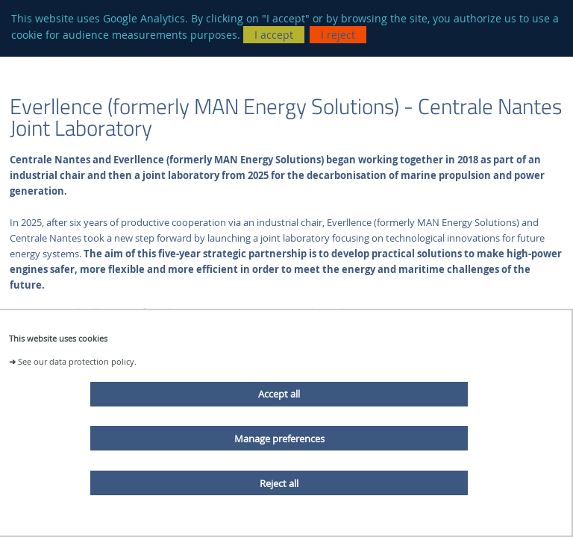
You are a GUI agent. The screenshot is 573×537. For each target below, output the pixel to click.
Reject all (279, 483)
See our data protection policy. (77, 361)
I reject (338, 35)
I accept (273, 35)
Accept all (279, 394)
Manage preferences (279, 438)
